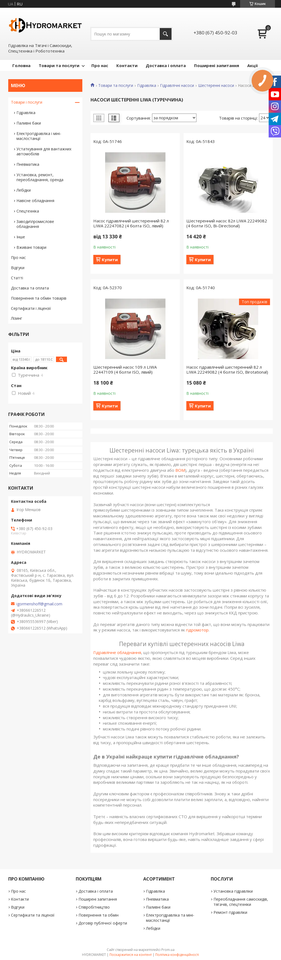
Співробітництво (94, 907)
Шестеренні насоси (216, 85)
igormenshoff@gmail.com (39, 604)
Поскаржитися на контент (130, 954)
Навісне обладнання (35, 200)
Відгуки (17, 267)
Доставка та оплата (30, 288)
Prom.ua (168, 949)
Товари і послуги (26, 102)
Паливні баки (28, 123)
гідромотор (197, 630)
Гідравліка (146, 85)
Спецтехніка (27, 211)
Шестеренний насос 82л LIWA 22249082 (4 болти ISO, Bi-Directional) (226, 223)
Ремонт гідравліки (230, 912)
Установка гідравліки (233, 891)
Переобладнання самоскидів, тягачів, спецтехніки (240, 901)
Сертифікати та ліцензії (33, 915)
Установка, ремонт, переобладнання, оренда (39, 177)
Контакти (126, 65)
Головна (21, 65)
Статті (17, 277)
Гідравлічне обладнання (117, 652)
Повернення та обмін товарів (38, 298)
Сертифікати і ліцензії (31, 308)
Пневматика (27, 164)
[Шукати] (166, 34)
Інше (20, 236)
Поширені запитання (216, 65)
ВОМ (180, 470)
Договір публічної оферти (102, 923)
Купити (110, 259)
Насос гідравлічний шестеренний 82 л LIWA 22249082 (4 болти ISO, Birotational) (227, 369)
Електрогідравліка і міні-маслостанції (38, 136)
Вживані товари (31, 247)
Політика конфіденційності (177, 954)
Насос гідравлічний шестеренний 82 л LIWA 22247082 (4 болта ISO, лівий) (131, 223)
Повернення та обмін (98, 915)
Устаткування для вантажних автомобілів (43, 151)
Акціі (252, 65)
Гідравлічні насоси (177, 85)
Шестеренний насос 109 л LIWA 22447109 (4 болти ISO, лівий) (125, 369)
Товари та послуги (59, 65)
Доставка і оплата (166, 65)
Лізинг (16, 318)
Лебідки (23, 190)
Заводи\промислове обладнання (35, 224)
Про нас (99, 65)
